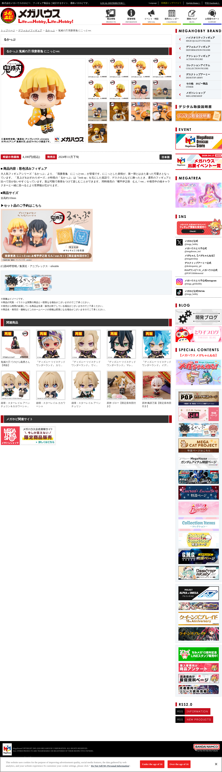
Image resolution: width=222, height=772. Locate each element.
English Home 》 (193, 3)
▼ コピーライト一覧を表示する (22, 758)
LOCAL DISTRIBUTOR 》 (113, 3)
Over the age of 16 (179, 766)
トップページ (8, 30)
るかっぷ (50, 30)
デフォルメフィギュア (30, 30)
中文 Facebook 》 (212, 3)
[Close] (216, 766)
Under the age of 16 (152, 766)
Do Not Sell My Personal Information (110, 767)
